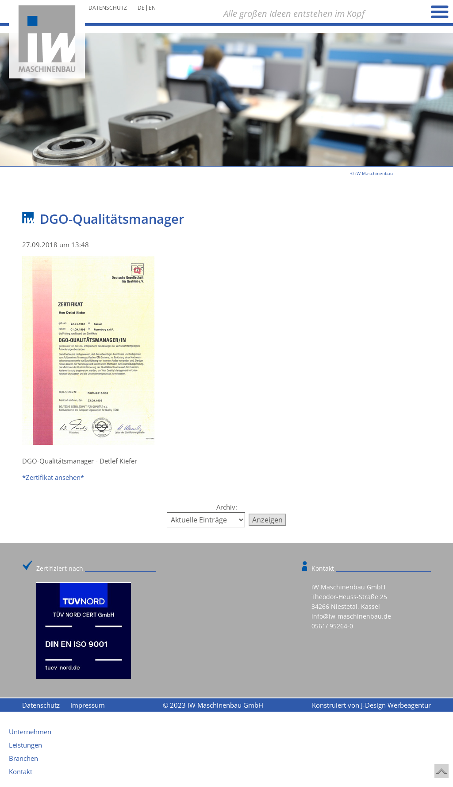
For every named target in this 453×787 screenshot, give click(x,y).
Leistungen (25, 744)
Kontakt (20, 771)
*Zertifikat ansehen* (53, 477)
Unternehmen (30, 731)
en (152, 8)
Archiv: (226, 507)
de (141, 8)
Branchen (23, 758)
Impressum (87, 705)
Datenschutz (107, 8)
